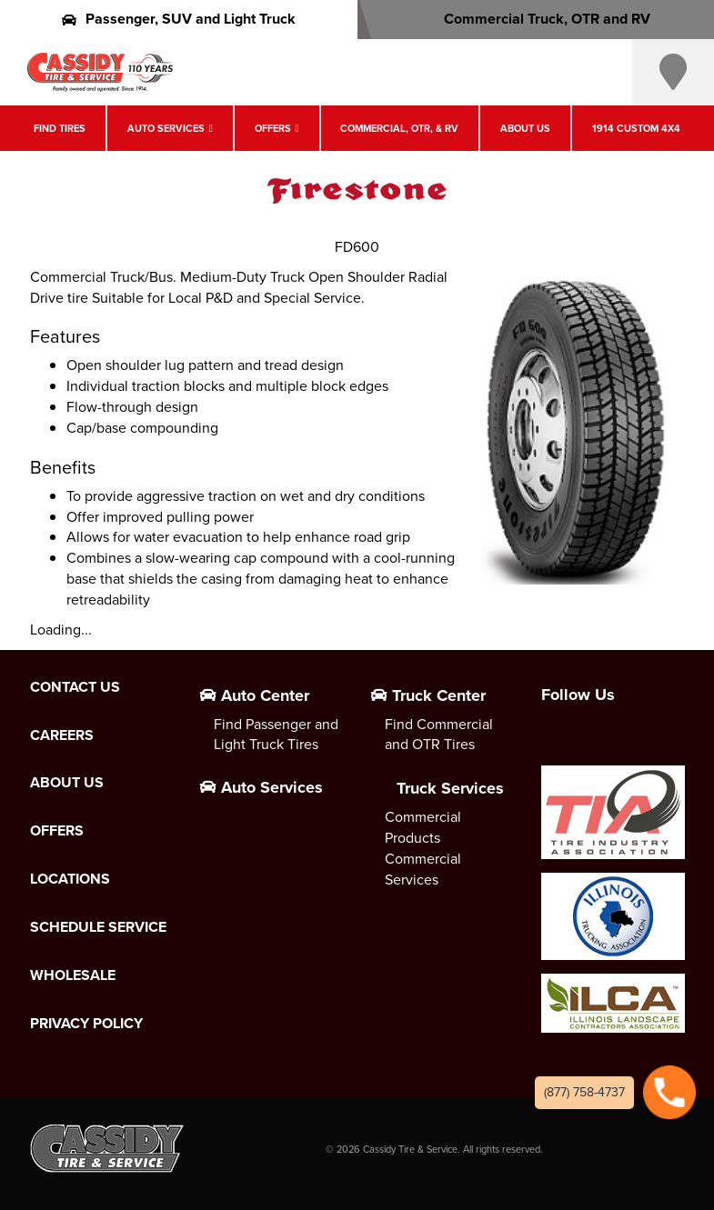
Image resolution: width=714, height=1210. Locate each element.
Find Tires (59, 128)
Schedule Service (98, 927)
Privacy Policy (86, 1024)
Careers (62, 735)
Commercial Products (423, 827)
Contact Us (75, 687)
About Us (525, 128)
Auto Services (166, 128)
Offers (273, 128)
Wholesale (73, 975)
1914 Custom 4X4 (636, 128)
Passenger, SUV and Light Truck (179, 18)
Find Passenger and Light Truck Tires (276, 734)
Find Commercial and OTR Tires (439, 734)
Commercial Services (423, 869)
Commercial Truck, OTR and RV (535, 18)
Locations (70, 879)
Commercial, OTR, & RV (399, 128)
